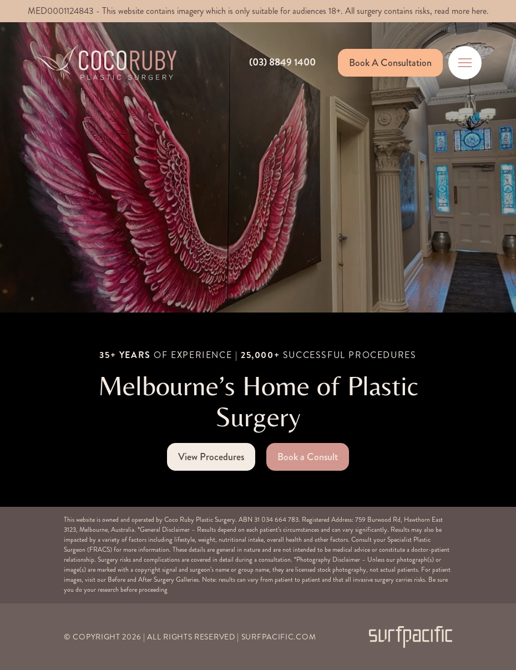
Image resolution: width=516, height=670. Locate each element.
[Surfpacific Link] (410, 637)
